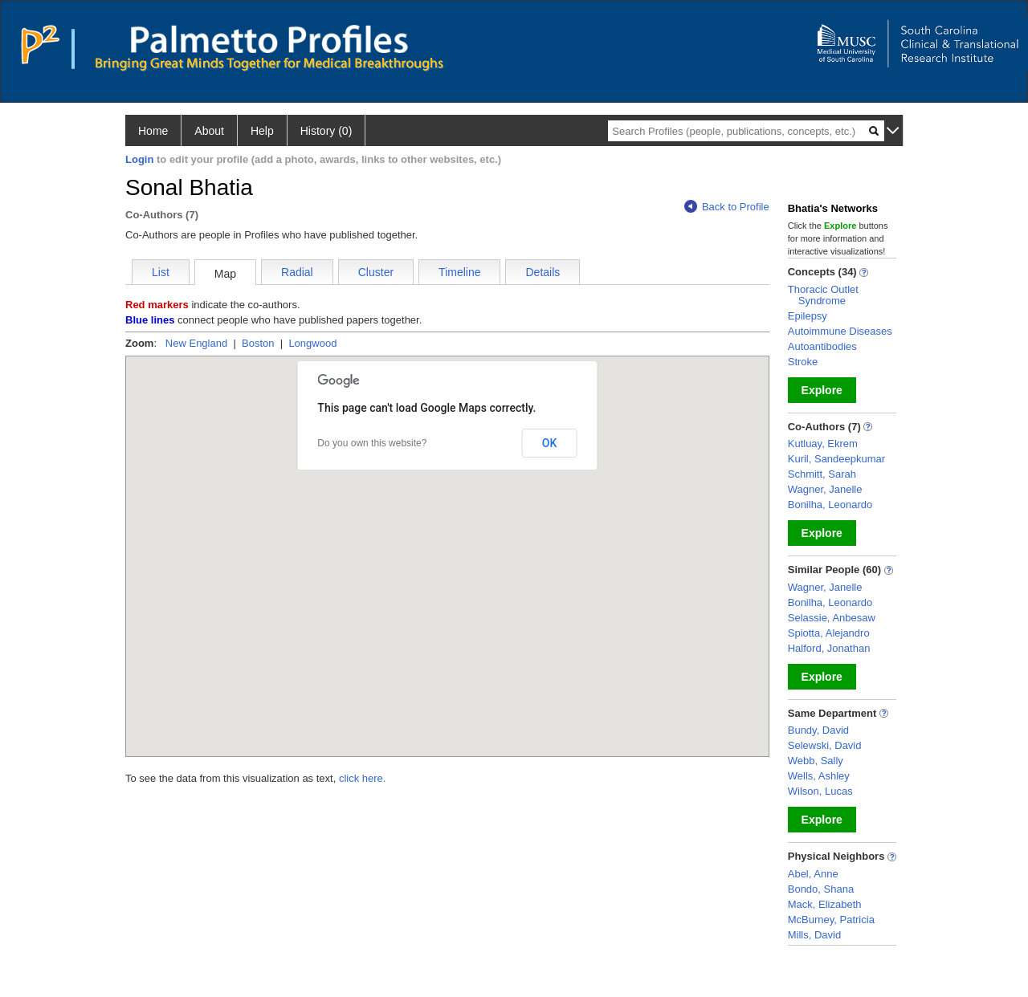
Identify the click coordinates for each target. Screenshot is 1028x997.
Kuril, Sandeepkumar (836, 459)
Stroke (803, 362)
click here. (362, 778)
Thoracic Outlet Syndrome (823, 295)
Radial (297, 272)
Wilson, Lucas (820, 791)
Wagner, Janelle (825, 489)
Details (542, 272)
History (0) (326, 130)
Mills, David (814, 935)
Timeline (459, 272)
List (160, 272)
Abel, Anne (813, 874)
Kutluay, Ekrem (823, 443)
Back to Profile (726, 207)
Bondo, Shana (821, 889)
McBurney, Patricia (831, 920)
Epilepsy (807, 316)
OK (549, 443)
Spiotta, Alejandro (829, 633)
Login (139, 159)
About (209, 130)
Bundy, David (818, 730)
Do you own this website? (371, 443)
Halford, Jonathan (829, 648)
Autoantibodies (822, 346)
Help (262, 130)
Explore (822, 390)
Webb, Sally (815, 761)
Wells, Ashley (819, 776)
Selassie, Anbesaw (831, 618)
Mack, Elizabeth (825, 904)
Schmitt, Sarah (822, 474)
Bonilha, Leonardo (830, 504)
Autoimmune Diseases (840, 331)
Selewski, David (825, 745)
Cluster (376, 272)
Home (153, 130)
